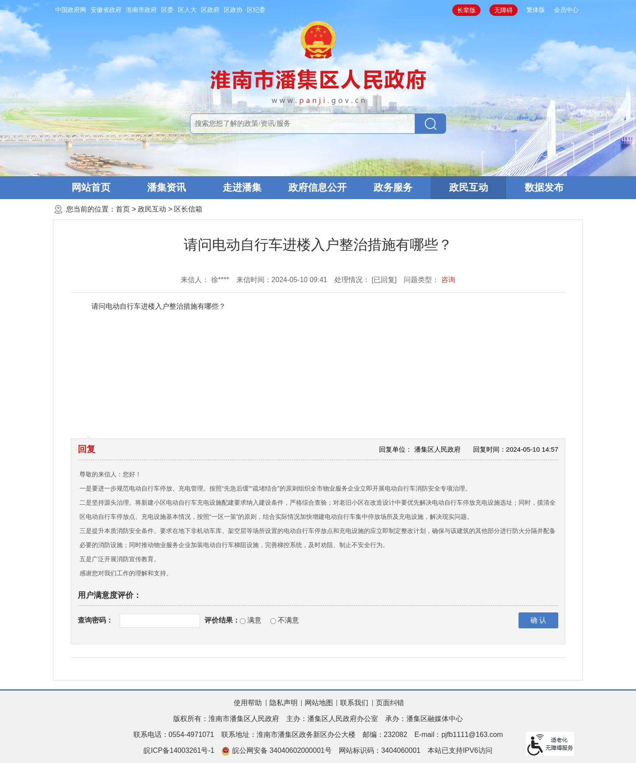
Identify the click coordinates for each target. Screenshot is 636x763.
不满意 (288, 620)
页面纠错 (390, 702)
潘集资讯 (166, 187)
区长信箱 (188, 209)
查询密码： (95, 620)
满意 (254, 620)
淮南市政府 (141, 9)
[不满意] (273, 621)
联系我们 (354, 702)
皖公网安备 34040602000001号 (276, 751)
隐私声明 (283, 702)
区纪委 (256, 9)
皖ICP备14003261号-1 (179, 750)
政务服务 (393, 187)
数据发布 (544, 187)
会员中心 (566, 9)
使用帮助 (248, 702)
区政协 (233, 9)
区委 (167, 9)
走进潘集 (242, 187)
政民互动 (468, 187)
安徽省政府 (106, 9)
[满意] (243, 621)
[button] (466, 10)
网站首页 (91, 187)
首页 (123, 209)
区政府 (210, 9)
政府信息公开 (317, 187)
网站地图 (319, 702)
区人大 (187, 9)
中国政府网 (70, 9)
